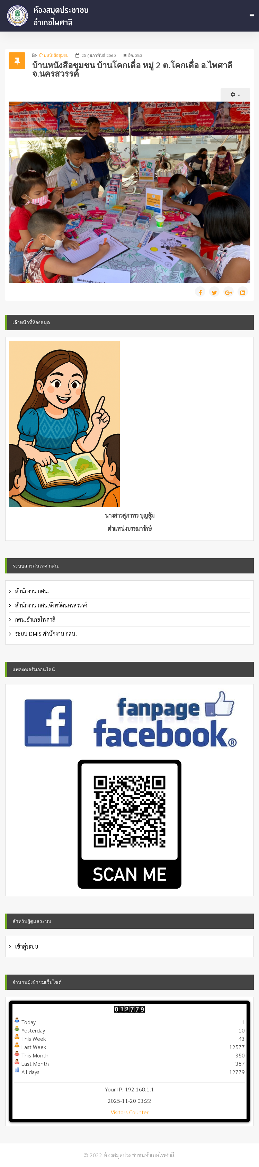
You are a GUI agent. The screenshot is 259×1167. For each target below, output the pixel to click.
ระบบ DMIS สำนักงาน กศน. (45, 633)
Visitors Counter (130, 1112)
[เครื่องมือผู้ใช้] (235, 95)
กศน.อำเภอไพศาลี (34, 619)
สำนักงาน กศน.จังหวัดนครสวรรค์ (50, 605)
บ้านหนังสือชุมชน (54, 55)
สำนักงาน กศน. (31, 591)
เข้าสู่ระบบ (26, 946)
